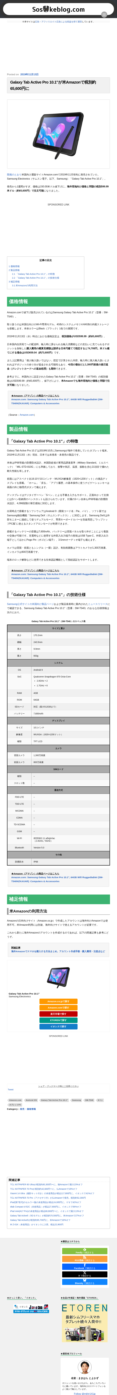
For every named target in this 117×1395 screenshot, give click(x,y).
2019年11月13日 (29, 74)
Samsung (76, 1100)
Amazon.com (27, 415)
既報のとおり (14, 174)
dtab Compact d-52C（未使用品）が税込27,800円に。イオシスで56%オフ (45, 1206)
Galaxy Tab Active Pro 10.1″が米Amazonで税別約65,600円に (53, 85)
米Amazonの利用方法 (25, 285)
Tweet (10, 1089)
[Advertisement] (58, 47)
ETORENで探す (58, 1020)
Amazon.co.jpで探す (58, 1001)
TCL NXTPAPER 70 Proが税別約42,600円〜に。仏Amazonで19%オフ (43, 1189)
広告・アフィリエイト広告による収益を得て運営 (58, 21)
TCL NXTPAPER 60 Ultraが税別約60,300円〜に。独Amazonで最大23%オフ (46, 1184)
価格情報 (14, 266)
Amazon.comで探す (58, 1007)
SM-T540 (89, 1100)
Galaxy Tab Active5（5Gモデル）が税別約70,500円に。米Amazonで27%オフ (47, 1215)
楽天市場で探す (58, 1014)
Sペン (100, 1100)
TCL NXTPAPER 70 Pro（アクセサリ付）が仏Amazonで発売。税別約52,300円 (48, 1198)
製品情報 (14, 270)
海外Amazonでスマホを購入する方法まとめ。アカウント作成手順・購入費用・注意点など (58, 951)
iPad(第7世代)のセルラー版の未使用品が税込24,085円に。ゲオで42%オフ (45, 1202)
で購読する (85, 1251)
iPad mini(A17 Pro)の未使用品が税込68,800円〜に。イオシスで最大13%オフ (47, 1211)
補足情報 (14, 281)
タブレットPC (15, 1105)
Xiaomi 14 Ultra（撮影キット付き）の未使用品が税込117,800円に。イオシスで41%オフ (52, 1193)
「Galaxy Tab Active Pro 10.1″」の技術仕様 (35, 278)
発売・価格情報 (28, 1109)
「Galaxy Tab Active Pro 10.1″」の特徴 (33, 274)
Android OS (31, 1100)
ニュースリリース (98, 604)
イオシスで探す (58, 1026)
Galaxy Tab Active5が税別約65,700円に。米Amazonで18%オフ (40, 1220)
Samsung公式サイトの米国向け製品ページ (30, 604)
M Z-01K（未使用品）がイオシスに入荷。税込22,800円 (36, 1224)
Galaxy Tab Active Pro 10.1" (54, 1100)
